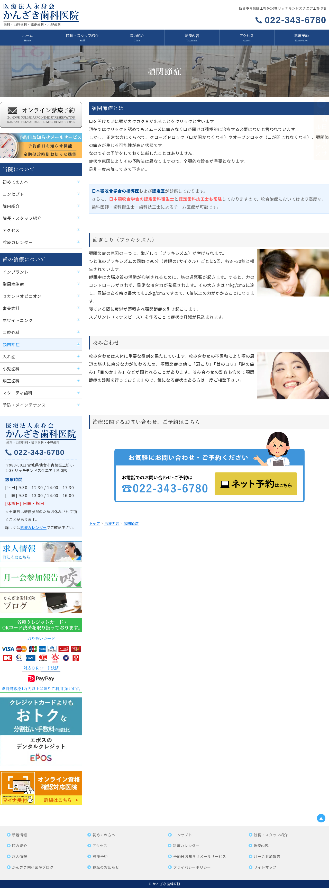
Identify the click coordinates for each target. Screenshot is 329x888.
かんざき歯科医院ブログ (33, 867)
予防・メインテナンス (24, 405)
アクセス (247, 35)
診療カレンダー (18, 242)
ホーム (27, 35)
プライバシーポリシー (192, 867)
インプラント (16, 272)
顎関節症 (11, 344)
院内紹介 (137, 35)
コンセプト (13, 194)
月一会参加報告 (267, 856)
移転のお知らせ (106, 867)
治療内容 (192, 35)
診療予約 (301, 35)
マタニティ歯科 (18, 393)
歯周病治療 (13, 284)
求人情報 (19, 856)
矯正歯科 (11, 381)
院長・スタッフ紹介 (82, 35)
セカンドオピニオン (22, 296)
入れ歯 (9, 356)
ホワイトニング (18, 320)
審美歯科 (11, 308)
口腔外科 (11, 332)
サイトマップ (265, 867)
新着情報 (19, 835)
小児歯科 (11, 368)
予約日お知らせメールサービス (199, 856)
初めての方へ (16, 182)
